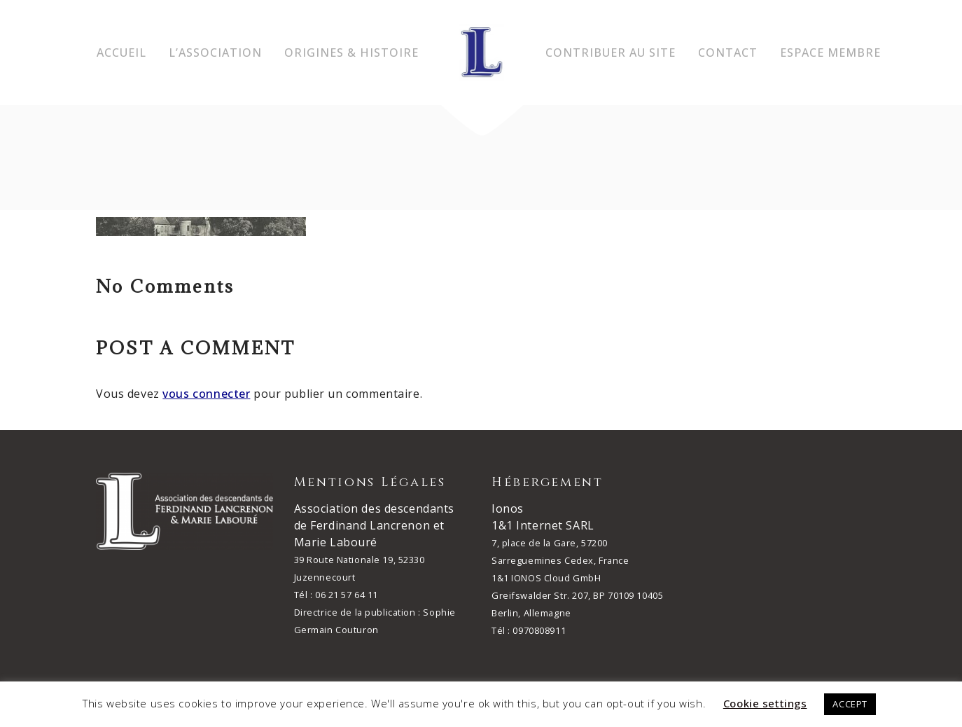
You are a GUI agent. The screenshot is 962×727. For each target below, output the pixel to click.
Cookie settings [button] (765, 703)
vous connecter (206, 393)
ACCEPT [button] (849, 704)
